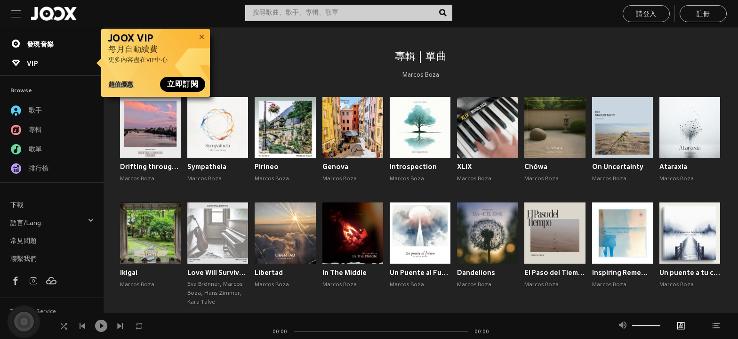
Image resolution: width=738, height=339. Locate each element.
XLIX (464, 166)
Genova (335, 166)
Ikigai (128, 272)
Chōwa (535, 166)
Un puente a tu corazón (689, 272)
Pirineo (267, 166)
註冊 (703, 14)
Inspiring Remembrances (622, 272)
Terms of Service (33, 311)
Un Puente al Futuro (420, 272)
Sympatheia (206, 166)
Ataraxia (673, 166)
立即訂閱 (182, 84)
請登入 (646, 14)
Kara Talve (201, 302)
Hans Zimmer (222, 293)
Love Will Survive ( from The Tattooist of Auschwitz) (217, 272)
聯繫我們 (23, 259)
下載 (17, 205)
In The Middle (344, 272)
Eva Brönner (203, 284)
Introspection (413, 166)
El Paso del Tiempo (554, 272)
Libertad (269, 272)
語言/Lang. (52, 222)
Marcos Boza (420, 75)
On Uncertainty (617, 166)
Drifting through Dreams (150, 166)
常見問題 (23, 241)
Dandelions (476, 272)
